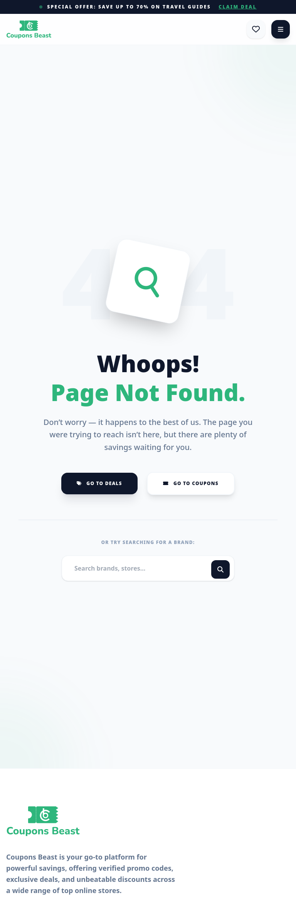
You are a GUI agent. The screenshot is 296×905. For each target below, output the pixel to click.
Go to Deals (99, 483)
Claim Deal (238, 7)
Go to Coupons (191, 483)
